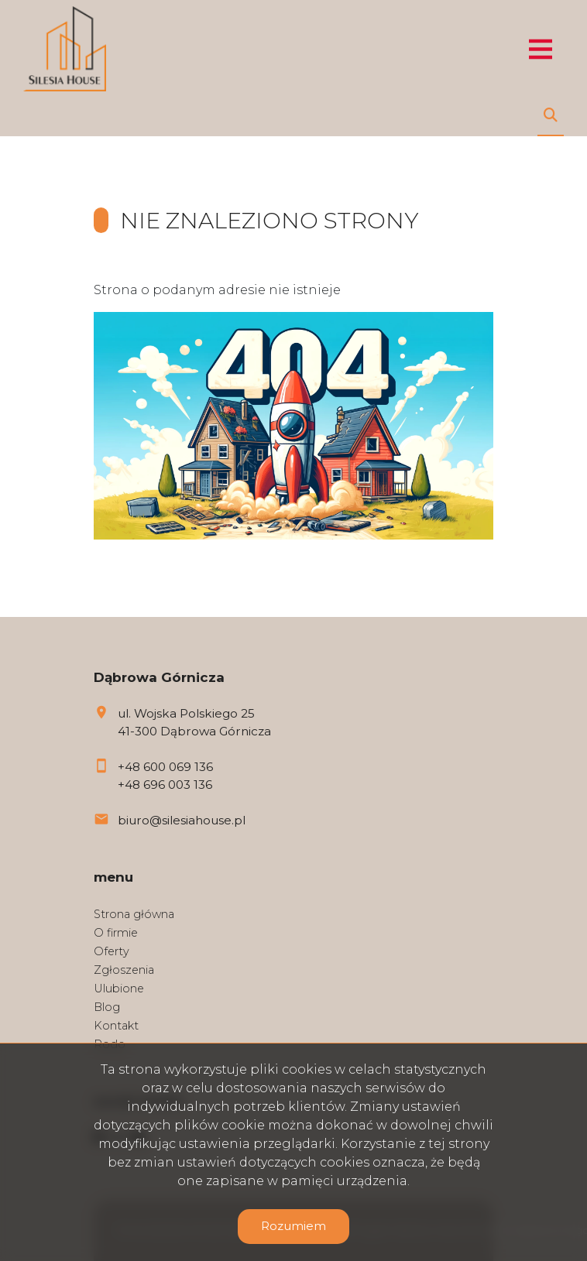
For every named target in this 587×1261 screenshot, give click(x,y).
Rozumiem (293, 1225)
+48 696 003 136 (165, 784)
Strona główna (134, 914)
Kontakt (116, 1026)
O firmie (116, 933)
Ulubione (119, 988)
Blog (107, 1007)
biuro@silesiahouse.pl (181, 820)
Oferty (111, 951)
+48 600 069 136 (165, 766)
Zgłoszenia (124, 970)
